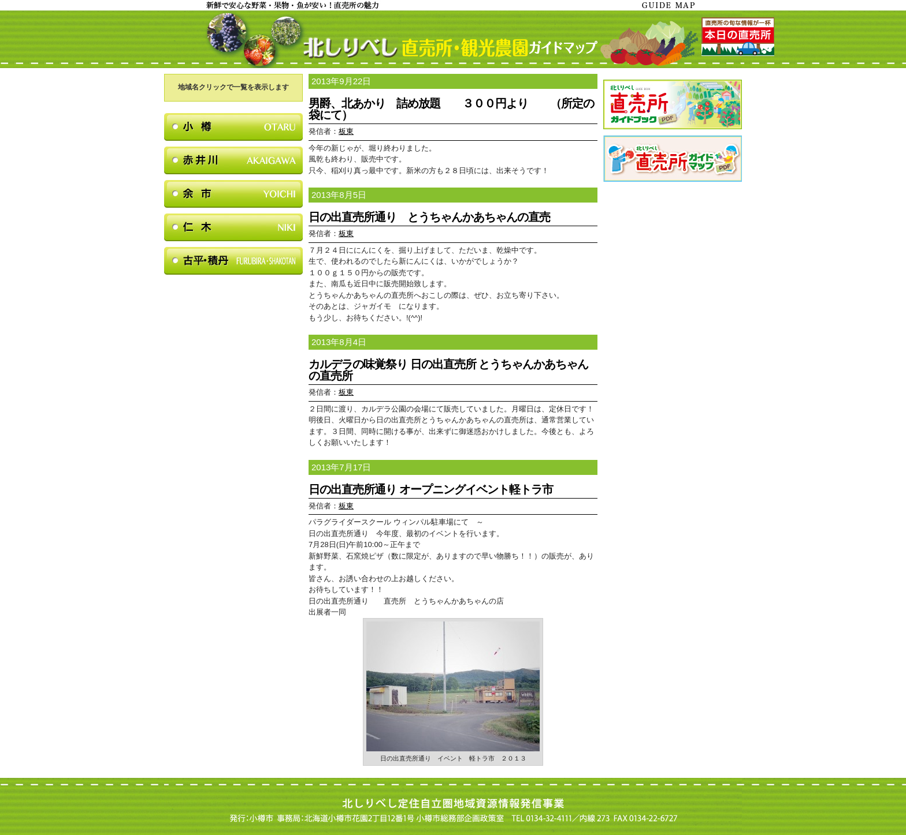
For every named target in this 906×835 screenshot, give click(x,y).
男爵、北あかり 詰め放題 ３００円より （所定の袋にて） (451, 109)
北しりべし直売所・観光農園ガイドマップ (453, 39)
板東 (346, 131)
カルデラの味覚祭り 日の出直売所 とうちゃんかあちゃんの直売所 (448, 370)
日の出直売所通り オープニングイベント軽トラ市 (431, 489)
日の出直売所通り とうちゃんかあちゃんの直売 (429, 217)
